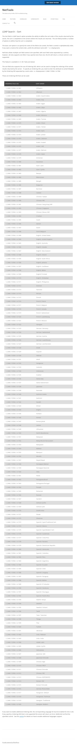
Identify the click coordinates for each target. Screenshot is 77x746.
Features (13, 19)
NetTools (7, 10)
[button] (15, 23)
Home (4, 19)
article (22, 716)
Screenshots (35, 19)
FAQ (64, 19)
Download (23, 19)
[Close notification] (74, 2)
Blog (44, 19)
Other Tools (54, 19)
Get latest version (53, 2)
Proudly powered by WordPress (10, 742)
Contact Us (6, 23)
